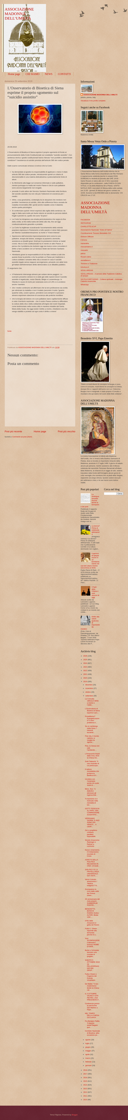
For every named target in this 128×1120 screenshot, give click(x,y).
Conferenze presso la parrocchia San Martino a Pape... (92, 1007)
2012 (85, 1092)
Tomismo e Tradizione (89, 264)
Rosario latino (86, 257)
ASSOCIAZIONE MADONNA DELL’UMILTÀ (19, 13)
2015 (85, 1081)
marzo (88, 1058)
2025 (85, 660)
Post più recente (13, 431)
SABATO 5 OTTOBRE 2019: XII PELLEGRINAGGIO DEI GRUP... (92, 965)
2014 (85, 1085)
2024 (85, 663)
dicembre (89, 685)
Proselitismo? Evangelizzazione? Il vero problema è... (92, 719)
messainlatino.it (87, 247)
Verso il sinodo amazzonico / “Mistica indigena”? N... (91, 882)
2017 (85, 1074)
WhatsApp (85, 285)
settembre (89, 696)
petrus (83, 253)
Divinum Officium (87, 237)
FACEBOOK (85, 220)
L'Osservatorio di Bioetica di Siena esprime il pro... (92, 711)
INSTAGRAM (86, 223)
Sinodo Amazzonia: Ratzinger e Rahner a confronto (92, 843)
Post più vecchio (66, 431)
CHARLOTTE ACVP (88, 227)
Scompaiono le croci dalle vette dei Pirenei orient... (92, 892)
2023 (85, 667)
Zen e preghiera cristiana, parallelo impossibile (91, 833)
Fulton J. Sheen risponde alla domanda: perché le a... (91, 932)
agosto (88, 1040)
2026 (85, 656)
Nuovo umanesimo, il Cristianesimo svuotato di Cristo (92, 853)
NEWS (49, 74)
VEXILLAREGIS (87, 270)
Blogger (75, 1115)
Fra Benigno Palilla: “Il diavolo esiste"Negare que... (92, 1024)
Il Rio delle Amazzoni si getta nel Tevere (92, 923)
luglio (87, 1043)
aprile (87, 1054)
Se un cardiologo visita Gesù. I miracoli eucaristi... (91, 729)
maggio (88, 1051)
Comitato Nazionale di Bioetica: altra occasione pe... (92, 1033)
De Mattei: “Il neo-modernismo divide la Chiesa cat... (92, 987)
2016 (85, 1078)
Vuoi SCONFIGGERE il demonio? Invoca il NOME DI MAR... (92, 942)
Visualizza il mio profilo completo (93, 101)
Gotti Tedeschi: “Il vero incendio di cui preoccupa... (92, 763)
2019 (85, 682)
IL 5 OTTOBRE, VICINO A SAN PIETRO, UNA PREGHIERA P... (92, 997)
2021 (85, 674)
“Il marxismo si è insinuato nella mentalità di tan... (91, 802)
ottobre (88, 692)
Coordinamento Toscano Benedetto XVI (96, 233)
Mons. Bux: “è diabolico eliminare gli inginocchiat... (91, 792)
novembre (89, 688)
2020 (85, 678)
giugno (88, 1047)
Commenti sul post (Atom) (22, 437)
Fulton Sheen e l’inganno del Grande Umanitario (91, 977)
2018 (85, 1070)
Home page (14, 74)
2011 (85, 1096)
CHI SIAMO (32, 74)
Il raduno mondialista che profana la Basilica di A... (92, 772)
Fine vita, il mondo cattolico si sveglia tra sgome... (92, 739)
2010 (85, 1100)
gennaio (88, 1065)
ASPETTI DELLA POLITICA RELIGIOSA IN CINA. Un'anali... (92, 863)
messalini (84, 250)
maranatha (85, 243)
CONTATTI (64, 74)
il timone (84, 240)
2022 (85, 670)
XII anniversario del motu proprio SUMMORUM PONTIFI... (92, 902)
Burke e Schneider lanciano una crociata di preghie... (92, 953)
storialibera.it (85, 260)
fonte (9, 331)
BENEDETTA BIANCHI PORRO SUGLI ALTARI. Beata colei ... (92, 913)
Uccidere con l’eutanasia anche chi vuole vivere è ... (92, 782)
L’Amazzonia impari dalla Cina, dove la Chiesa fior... (92, 756)
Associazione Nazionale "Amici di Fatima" (96, 230)
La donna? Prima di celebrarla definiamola (96, 530)
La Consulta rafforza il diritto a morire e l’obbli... (92, 702)
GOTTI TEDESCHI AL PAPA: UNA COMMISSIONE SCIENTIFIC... (92, 812)
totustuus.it (85, 267)
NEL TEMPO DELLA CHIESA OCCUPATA (92, 1015)
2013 (85, 1089)
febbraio (88, 1062)
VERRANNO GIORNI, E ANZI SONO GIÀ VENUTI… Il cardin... (92, 822)
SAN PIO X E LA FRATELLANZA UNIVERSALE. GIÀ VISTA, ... (92, 873)
